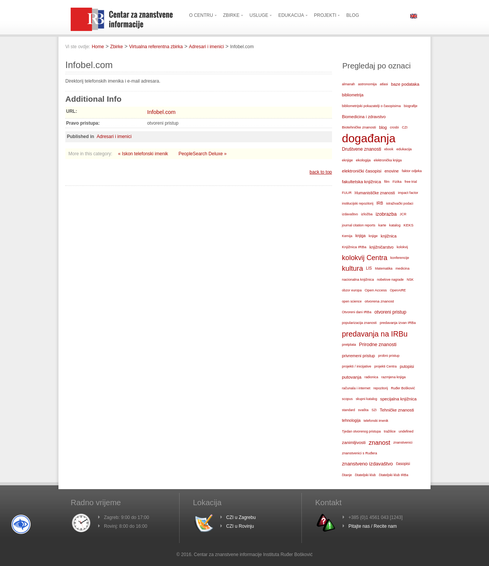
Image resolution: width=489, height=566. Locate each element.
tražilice (390, 431)
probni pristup (389, 356)
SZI (374, 410)
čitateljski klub (365, 475)
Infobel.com (161, 112)
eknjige (347, 160)
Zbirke (116, 46)
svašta (363, 410)
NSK (410, 279)
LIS (369, 268)
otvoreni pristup (390, 312)
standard (348, 410)
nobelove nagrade (390, 279)
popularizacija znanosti (359, 323)
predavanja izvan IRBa (398, 323)
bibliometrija (352, 95)
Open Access (376, 290)
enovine (391, 171)
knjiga (360, 236)
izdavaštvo (350, 214)
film (386, 182)
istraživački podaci (399, 203)
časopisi (403, 464)
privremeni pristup (358, 355)
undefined (406, 431)
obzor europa (352, 290)
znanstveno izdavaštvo (367, 464)
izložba (366, 214)
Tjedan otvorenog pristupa (361, 431)
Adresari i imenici (206, 46)
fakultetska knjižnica (361, 181)
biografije (411, 106)
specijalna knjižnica (398, 399)
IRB (379, 203)
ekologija (363, 160)
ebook (388, 149)
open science (352, 301)
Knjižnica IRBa (354, 247)
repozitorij (380, 388)
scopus (347, 399)
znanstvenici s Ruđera (359, 453)
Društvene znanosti (361, 149)
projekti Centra (385, 366)
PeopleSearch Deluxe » (202, 153)
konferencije (399, 258)
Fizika (397, 182)
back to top (320, 172)
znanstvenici (402, 442)
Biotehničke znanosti (359, 127)
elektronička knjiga (388, 160)
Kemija (347, 236)
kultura (352, 268)
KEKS (408, 225)
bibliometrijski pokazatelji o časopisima (371, 106)
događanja (368, 138)
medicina (402, 268)
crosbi (394, 127)
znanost (379, 442)
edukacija (404, 149)
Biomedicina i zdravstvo (364, 116)
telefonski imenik (376, 421)
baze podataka (405, 84)
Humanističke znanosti (375, 192)
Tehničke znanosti (397, 410)
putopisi (407, 366)
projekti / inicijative (356, 366)
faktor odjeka (412, 171)
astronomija (367, 84)
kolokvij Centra (364, 258)
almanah (348, 84)
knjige (373, 236)
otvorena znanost (379, 301)
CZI (405, 127)
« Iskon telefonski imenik (143, 153)
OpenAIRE (398, 290)
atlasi (384, 84)
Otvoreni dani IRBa (356, 312)
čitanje (347, 475)
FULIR (346, 193)
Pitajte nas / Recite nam (372, 526)
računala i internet (356, 388)
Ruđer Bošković (403, 388)
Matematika (383, 268)
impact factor (408, 193)
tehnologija (351, 420)
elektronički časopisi (361, 170)
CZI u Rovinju (240, 526)
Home (98, 46)
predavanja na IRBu (375, 334)
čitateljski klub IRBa (393, 475)
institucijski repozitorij (357, 203)
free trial (411, 182)
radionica (371, 377)
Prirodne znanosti (378, 344)
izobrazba (386, 214)
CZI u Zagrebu (241, 517)
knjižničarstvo (381, 247)
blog (383, 127)
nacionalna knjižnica (358, 279)
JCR (403, 214)
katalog (394, 225)
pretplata (349, 344)
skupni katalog (366, 399)
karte (382, 225)
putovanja (351, 376)
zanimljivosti (354, 442)
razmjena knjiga (393, 377)
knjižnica (389, 236)
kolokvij (402, 247)
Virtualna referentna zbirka (156, 46)
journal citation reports (358, 225)
